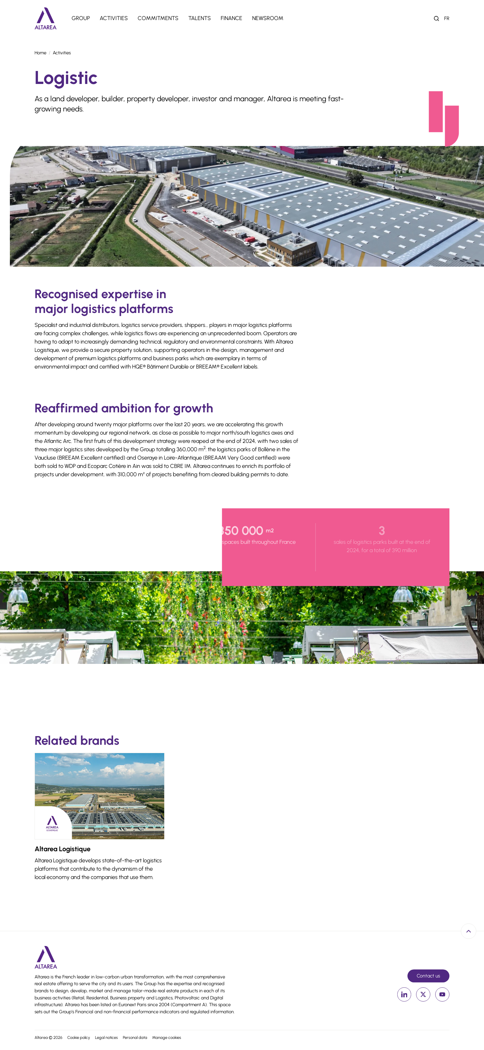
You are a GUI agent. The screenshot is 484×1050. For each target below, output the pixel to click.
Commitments (158, 18)
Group (81, 18)
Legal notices (106, 1037)
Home (40, 53)
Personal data (135, 1037)
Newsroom (267, 18)
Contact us (428, 976)
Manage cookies (166, 1037)
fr (446, 18)
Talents (199, 18)
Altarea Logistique (62, 849)
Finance (231, 18)
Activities (114, 18)
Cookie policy (78, 1037)
